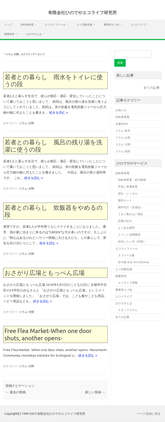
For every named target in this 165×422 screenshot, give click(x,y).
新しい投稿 (95, 392)
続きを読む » (58, 112)
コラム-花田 (122, 151)
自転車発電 (27, 24)
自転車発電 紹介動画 (132, 179)
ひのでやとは (33, 34)
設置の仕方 (125, 220)
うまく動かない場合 (130, 214)
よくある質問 (126, 227)
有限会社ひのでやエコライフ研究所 (82, 12)
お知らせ (121, 110)
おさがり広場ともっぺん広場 (45, 272)
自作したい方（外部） (132, 241)
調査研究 (9, 34)
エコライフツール (55, 24)
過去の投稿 (16, 392)
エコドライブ (138, 24)
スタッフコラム (128, 309)
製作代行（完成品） (130, 207)
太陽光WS (121, 123)
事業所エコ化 (111, 24)
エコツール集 (126, 255)
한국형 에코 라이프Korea (133, 262)
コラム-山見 (122, 137)
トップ (8, 24)
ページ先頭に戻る (149, 413)
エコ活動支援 (84, 24)
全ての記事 (152, 87)
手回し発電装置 (128, 186)
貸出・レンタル (128, 193)
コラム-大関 (26, 123)
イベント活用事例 (129, 234)
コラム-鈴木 (122, 130)
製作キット (125, 200)
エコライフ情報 (128, 282)
